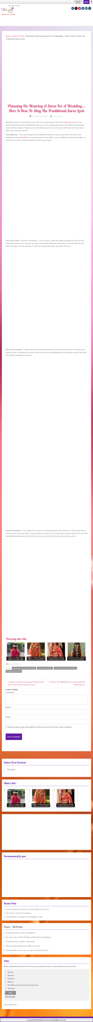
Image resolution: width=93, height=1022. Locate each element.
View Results (10, 997)
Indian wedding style (45, 668)
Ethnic (21, 36)
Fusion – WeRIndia (13, 926)
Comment (10, 692)
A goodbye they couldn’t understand (20, 941)
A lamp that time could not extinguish (20, 933)
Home (8, 36)
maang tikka (22, 137)
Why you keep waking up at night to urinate (23, 946)
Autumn (11, 978)
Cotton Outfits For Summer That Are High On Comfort (27, 909)
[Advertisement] (46, 20)
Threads (11, 769)
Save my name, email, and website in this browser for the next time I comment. (40, 727)
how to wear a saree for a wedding (24, 668)
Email (8, 717)
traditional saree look (14, 671)
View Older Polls (10, 1005)
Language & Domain (78, 2)
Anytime (11, 988)
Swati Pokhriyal (57, 116)
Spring (10, 972)
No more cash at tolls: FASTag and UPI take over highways (28, 937)
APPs (86, 2)
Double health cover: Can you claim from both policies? (27, 950)
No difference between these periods (23, 985)
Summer (11, 975)
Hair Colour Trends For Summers (18, 913)
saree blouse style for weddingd (65, 668)
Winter (11, 982)
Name (9, 707)
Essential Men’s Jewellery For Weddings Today (24, 917)
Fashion (15, 36)
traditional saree (69, 122)
